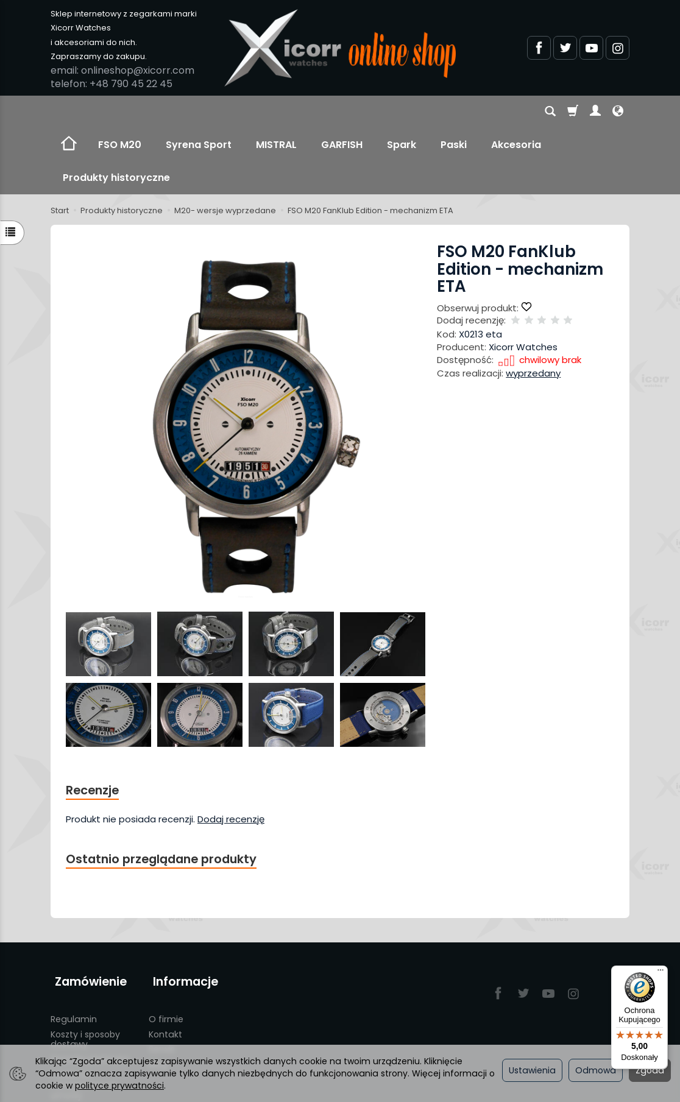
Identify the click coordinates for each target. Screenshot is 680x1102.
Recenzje (94, 724)
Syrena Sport (199, 112)
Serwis (162, 975)
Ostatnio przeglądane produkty (167, 795)
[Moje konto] (595, 112)
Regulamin (74, 945)
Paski (454, 112)
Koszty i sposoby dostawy (85, 965)
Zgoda (650, 1070)
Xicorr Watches (523, 281)
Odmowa (595, 1070)
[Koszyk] (572, 112)
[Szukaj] (550, 112)
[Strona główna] (340, 48)
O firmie (166, 945)
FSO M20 (119, 112)
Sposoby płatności (90, 985)
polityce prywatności (119, 1085)
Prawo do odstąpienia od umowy (83, 1010)
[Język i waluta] (617, 112)
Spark (401, 112)
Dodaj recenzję (230, 754)
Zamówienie (86, 912)
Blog (158, 990)
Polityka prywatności (94, 1036)
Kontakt (165, 960)
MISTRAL (276, 112)
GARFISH (342, 112)
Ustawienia (532, 1070)
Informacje (181, 912)
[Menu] (660, 973)
